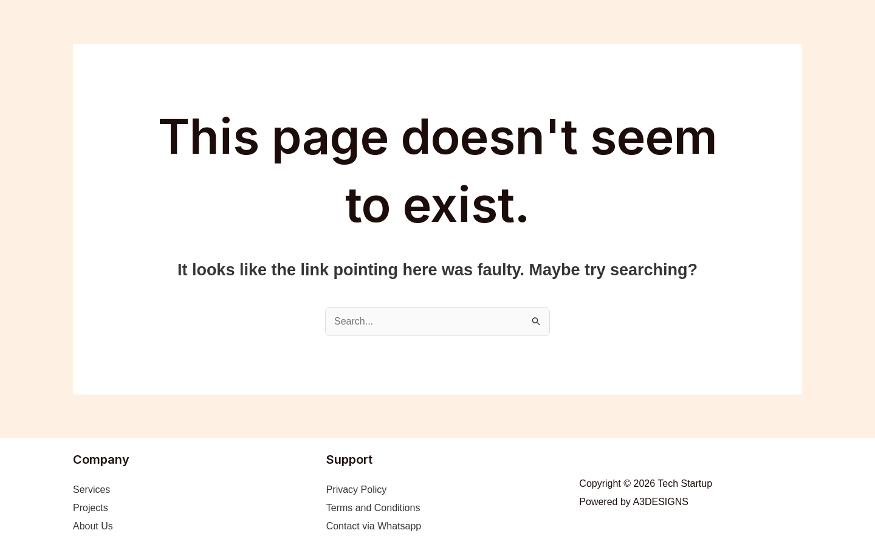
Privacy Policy (356, 489)
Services (91, 489)
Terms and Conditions (373, 508)
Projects (90, 508)
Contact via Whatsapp (374, 526)
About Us (93, 526)
